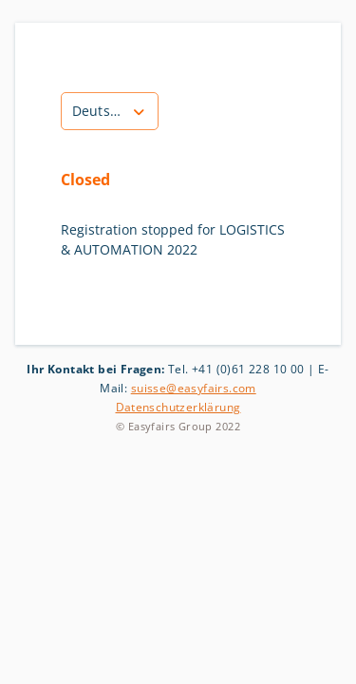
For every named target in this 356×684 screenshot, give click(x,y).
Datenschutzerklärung (178, 407)
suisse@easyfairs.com (193, 388)
